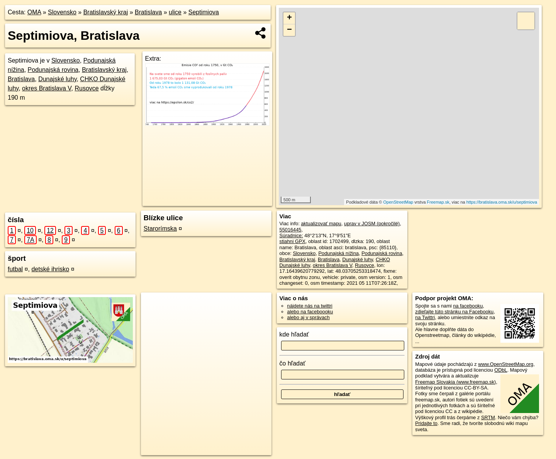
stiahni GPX (293, 241)
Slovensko (62, 12)
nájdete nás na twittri (309, 306)
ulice (175, 12)
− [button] (289, 30)
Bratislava (148, 12)
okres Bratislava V (46, 88)
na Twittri (425, 317)
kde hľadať (294, 334)
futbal (15, 269)
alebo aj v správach (308, 317)
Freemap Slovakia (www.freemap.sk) (455, 382)
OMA (34, 12)
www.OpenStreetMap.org (505, 364)
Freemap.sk (438, 202)
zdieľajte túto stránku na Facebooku (454, 311)
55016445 (291, 230)
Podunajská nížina (339, 253)
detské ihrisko (50, 269)
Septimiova (203, 12)
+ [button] (289, 18)
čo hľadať (293, 363)
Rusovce (86, 88)
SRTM (488, 417)
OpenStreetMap (398, 202)
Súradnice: (291, 235)
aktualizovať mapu (321, 223)
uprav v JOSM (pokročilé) (372, 223)
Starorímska (160, 228)
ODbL (500, 370)
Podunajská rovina (53, 69)
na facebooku (468, 306)
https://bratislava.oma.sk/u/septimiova (501, 202)
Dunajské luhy (57, 79)
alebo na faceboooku (310, 311)
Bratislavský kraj (105, 12)
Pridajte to (426, 423)
